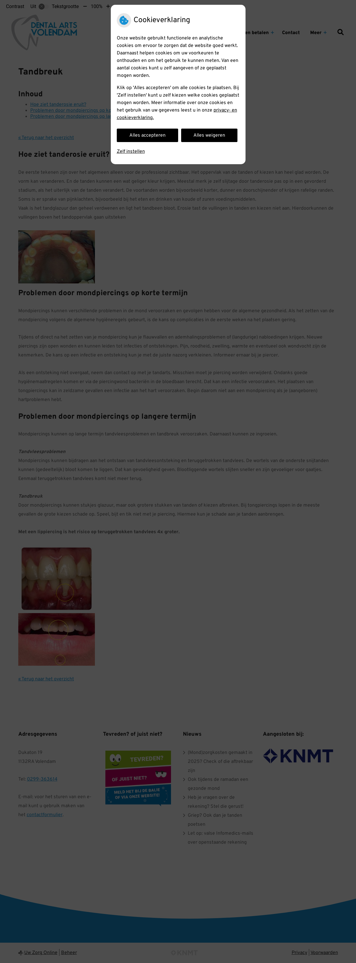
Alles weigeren (209, 135)
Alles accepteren (147, 135)
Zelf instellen (131, 152)
